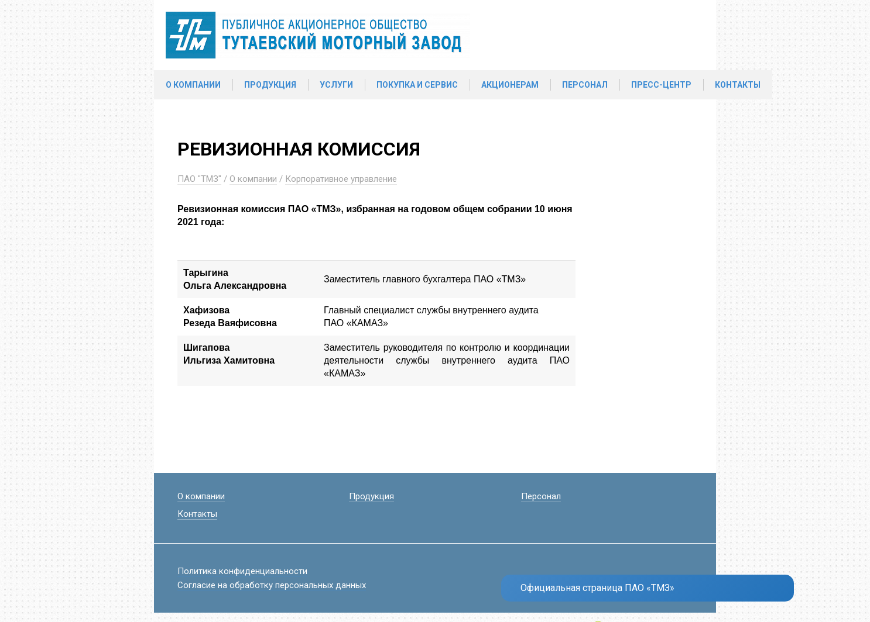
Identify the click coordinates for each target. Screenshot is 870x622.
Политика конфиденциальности (242, 571)
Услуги (336, 84)
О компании (193, 84)
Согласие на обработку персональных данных (271, 585)
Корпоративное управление (341, 179)
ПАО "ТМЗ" (199, 179)
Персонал (585, 84)
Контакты (738, 84)
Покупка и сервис (417, 84)
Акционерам (510, 84)
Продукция (270, 84)
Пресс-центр (661, 84)
